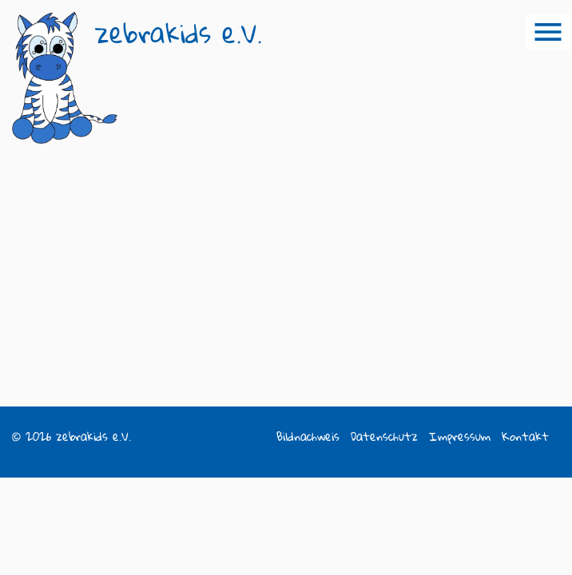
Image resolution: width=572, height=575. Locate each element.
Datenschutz (384, 436)
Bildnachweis (308, 436)
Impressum (460, 436)
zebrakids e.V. (178, 33)
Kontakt (525, 436)
